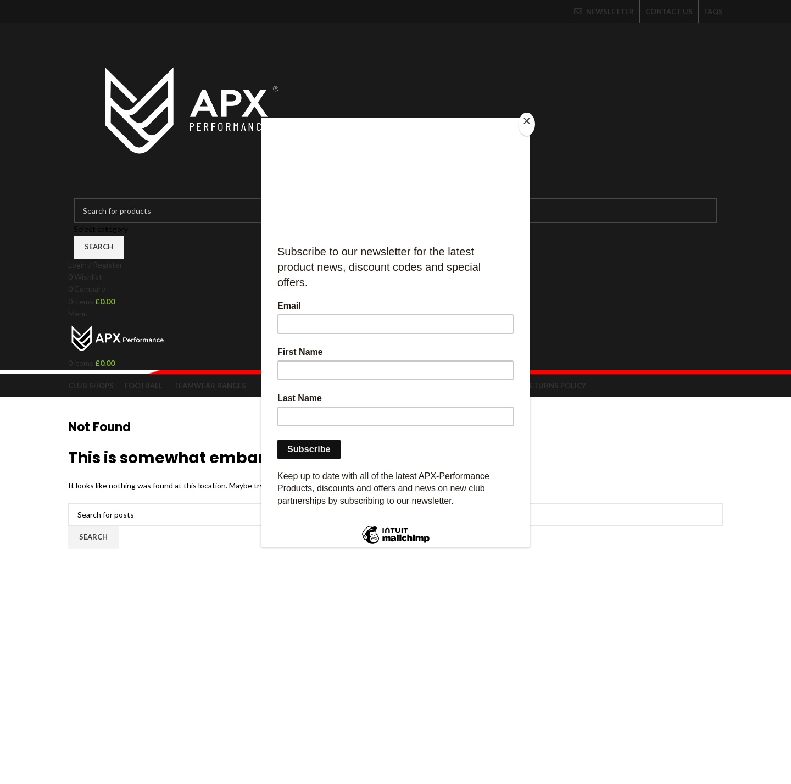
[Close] (527, 123)
